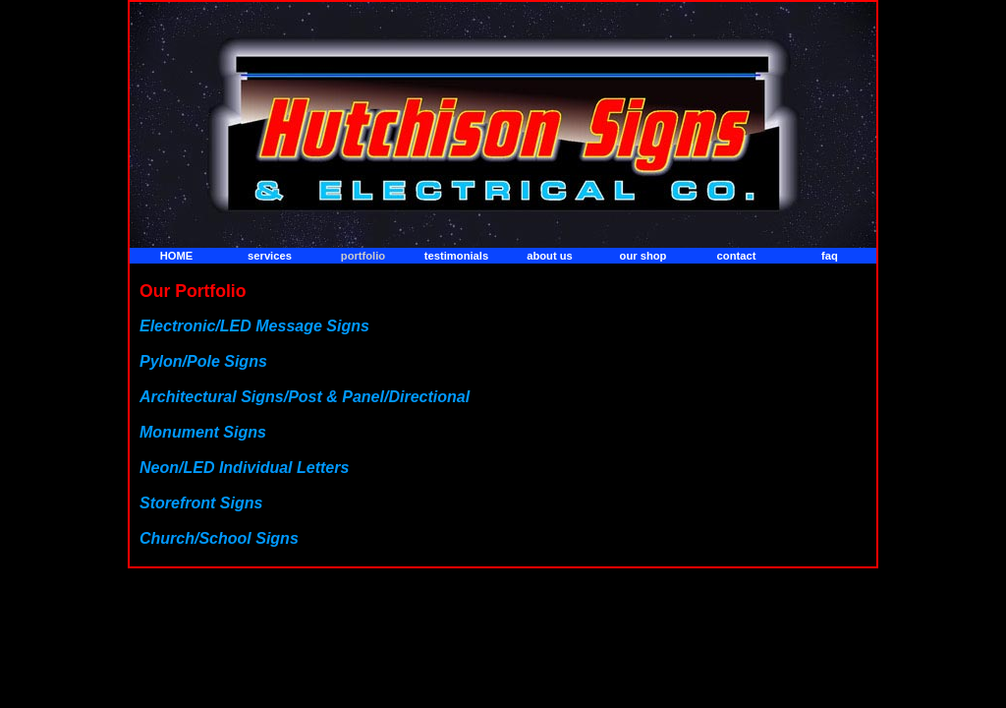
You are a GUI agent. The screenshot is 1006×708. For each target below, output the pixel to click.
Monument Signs (203, 432)
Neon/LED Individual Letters (244, 467)
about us (550, 256)
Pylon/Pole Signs (203, 361)
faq (829, 256)
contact (736, 256)
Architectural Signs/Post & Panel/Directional (305, 396)
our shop (643, 256)
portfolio (363, 256)
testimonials (456, 256)
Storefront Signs (201, 503)
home (177, 256)
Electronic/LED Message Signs (254, 326)
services (270, 256)
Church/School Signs (219, 538)
